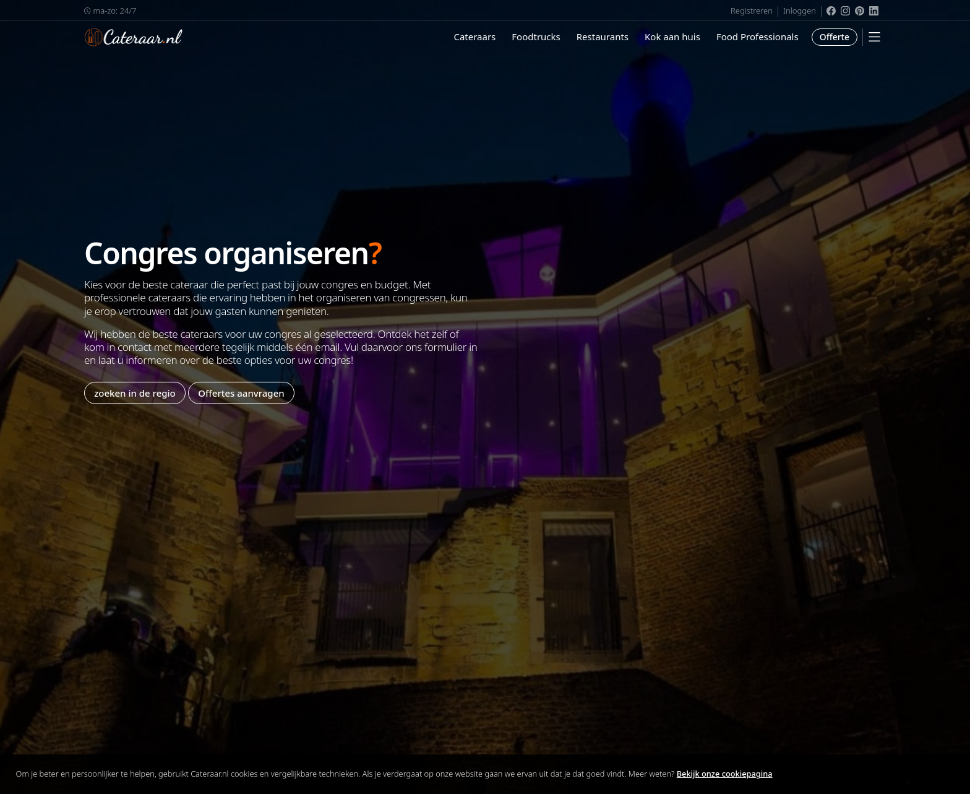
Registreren (752, 10)
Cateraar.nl (133, 37)
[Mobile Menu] (874, 36)
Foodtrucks (536, 36)
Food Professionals (757, 36)
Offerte (834, 37)
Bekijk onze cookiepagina (725, 773)
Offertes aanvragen (241, 392)
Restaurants (603, 36)
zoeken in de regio (135, 392)
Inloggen (799, 10)
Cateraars (474, 36)
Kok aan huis (672, 36)
